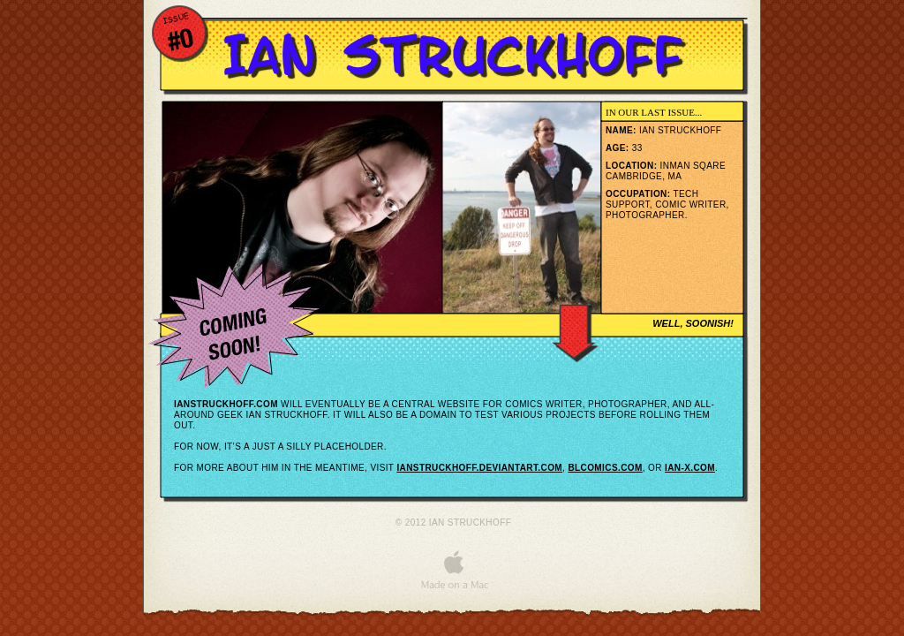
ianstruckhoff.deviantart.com (479, 468)
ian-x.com (690, 468)
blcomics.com (605, 468)
